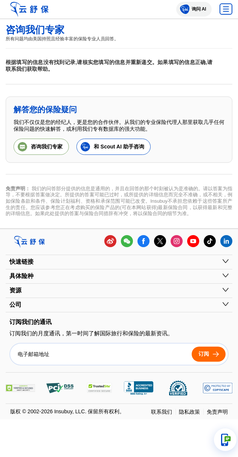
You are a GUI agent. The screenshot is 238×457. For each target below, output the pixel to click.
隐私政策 (189, 412)
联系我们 (161, 412)
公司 (15, 304)
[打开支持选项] (225, 439)
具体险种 (21, 276)
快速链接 (21, 261)
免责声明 (217, 412)
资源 (15, 290)
